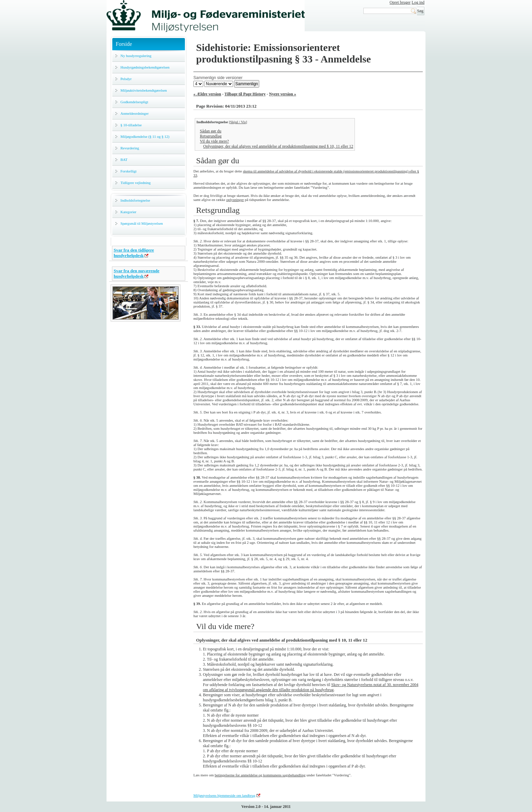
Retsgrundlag (211, 136)
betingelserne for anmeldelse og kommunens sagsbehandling (260, 775)
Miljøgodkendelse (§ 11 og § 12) (144, 136)
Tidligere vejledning (135, 183)
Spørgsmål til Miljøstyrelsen (141, 223)
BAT (124, 160)
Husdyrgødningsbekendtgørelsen (145, 67)
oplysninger (235, 200)
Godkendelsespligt (134, 102)
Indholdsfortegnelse (135, 200)
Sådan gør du (210, 131)
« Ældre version (207, 94)
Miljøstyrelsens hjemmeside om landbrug (224, 795)
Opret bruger (400, 2)
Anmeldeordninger (134, 113)
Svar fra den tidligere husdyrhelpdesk (134, 252)
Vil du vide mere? (214, 141)
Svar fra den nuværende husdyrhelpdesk (136, 273)
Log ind (418, 2)
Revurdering (129, 148)
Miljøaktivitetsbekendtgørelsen (143, 90)
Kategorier (128, 212)
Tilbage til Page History (245, 94)
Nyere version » (282, 94)
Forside (124, 44)
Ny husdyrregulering (135, 56)
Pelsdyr (126, 79)
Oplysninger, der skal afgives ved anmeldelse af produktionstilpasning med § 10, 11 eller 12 (278, 146)
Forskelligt (128, 171)
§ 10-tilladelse (131, 125)
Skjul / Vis (238, 122)
